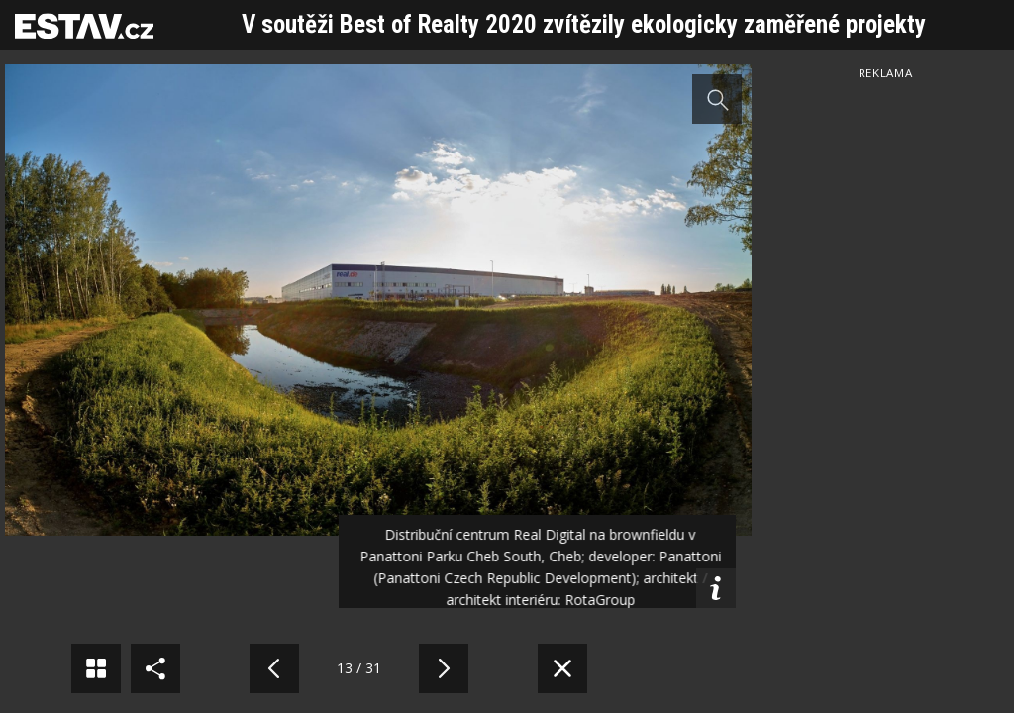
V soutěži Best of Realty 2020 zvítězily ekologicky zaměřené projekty (584, 24)
